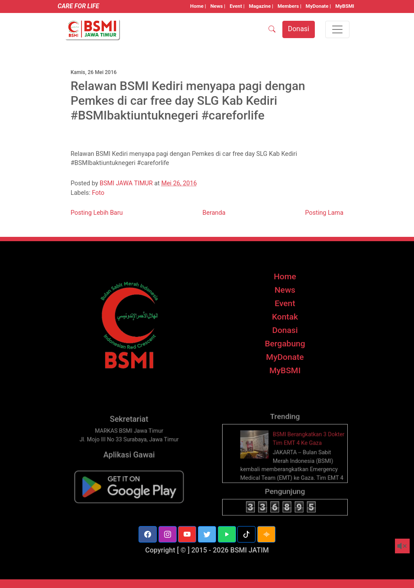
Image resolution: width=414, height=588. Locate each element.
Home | (198, 6)
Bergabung (285, 344)
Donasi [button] (298, 29)
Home (285, 276)
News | (217, 6)
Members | (289, 6)
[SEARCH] (272, 29)
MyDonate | (318, 6)
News (285, 290)
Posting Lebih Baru (97, 212)
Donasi (285, 330)
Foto (98, 193)
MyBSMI (344, 6)
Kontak (285, 317)
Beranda (214, 212)
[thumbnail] (258, 454)
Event (285, 303)
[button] (148, 534)
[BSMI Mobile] (129, 493)
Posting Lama (324, 212)
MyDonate (285, 357)
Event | (237, 6)
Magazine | (261, 6)
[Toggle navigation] (337, 29)
